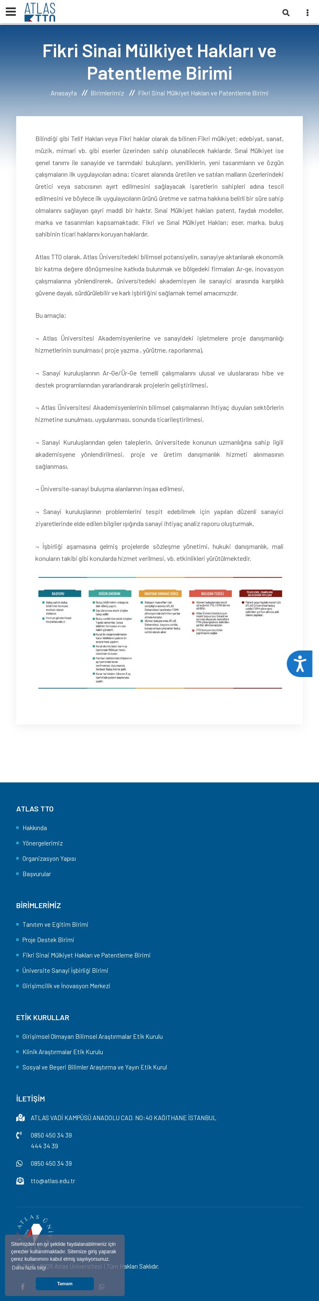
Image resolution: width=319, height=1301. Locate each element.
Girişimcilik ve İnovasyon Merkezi (66, 985)
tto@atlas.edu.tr (53, 1180)
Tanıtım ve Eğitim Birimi (55, 924)
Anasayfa (64, 93)
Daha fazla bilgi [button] (29, 1268)
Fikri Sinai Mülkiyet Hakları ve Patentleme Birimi (86, 955)
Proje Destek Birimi (48, 939)
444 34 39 (44, 1146)
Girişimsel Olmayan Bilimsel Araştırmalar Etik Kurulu (92, 1036)
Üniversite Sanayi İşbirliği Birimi (65, 970)
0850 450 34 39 (51, 1135)
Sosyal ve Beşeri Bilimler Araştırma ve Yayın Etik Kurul (94, 1067)
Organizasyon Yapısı (49, 858)
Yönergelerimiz (42, 843)
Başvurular (36, 873)
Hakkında (34, 827)
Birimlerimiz (107, 93)
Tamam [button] (64, 1283)
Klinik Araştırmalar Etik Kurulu (62, 1051)
